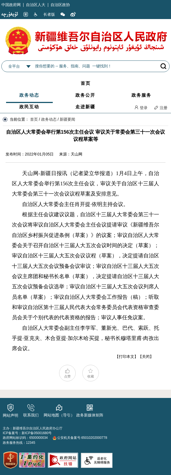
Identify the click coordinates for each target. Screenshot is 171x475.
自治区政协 (60, 4)
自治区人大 (35, 4)
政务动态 (29, 95)
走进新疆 (85, 106)
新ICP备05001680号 (37, 433)
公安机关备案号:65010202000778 (80, 438)
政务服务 (141, 95)
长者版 (49, 14)
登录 (141, 107)
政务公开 (85, 95)
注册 (160, 107)
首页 (86, 83)
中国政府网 (11, 4)
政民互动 (29, 106)
